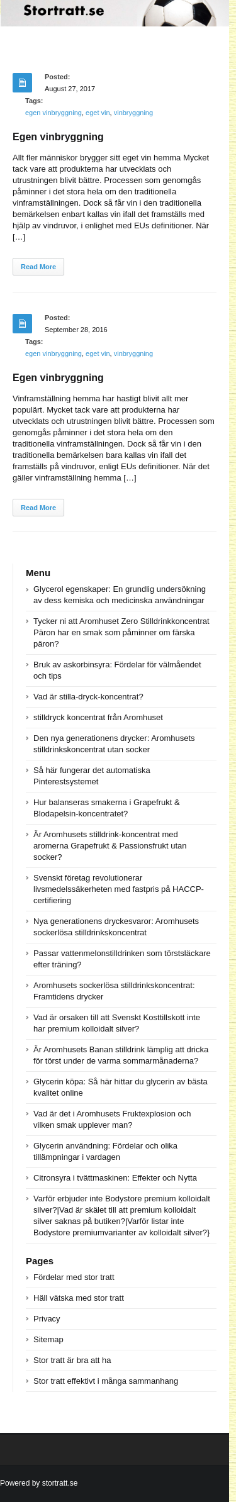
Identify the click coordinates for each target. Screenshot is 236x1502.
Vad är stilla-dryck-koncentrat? (88, 696)
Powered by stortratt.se (38, 1483)
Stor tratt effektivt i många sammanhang (105, 1381)
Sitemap (48, 1339)
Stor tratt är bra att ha (72, 1360)
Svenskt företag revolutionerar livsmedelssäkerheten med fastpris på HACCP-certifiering (118, 889)
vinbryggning (133, 112)
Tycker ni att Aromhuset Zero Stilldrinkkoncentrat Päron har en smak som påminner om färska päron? (121, 632)
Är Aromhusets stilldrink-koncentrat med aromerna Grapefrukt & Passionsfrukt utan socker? (110, 846)
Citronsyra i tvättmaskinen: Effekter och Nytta (115, 1177)
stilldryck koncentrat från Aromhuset (98, 717)
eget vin (98, 112)
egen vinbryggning (53, 112)
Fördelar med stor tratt (74, 1277)
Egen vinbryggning (58, 136)
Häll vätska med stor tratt (78, 1298)
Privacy (46, 1318)
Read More (38, 266)
